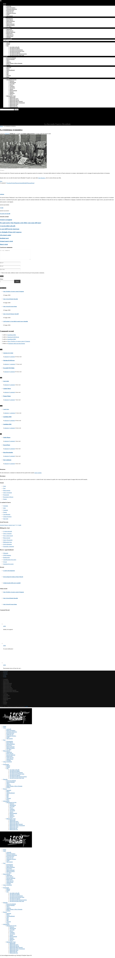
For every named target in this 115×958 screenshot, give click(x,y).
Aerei (4, 5)
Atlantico (8, 62)
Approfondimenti (10, 70)
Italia (4, 510)
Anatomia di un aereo (8, 566)
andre (4, 628)
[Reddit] (19, 527)
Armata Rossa (9, 36)
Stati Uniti (5, 520)
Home (4, 3)
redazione (7, 133)
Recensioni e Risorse (8, 498)
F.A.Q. (4, 703)
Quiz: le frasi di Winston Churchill (11, 315)
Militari (8, 43)
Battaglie (5, 56)
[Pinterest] (6, 527)
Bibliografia (12, 97)
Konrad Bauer (6, 446)
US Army (8, 37)
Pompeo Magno (7, 398)
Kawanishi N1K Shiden (8, 369)
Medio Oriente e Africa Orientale (14, 63)
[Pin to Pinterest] (17, 183)
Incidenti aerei (4, 238)
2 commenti (12, 430)
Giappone (5, 512)
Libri (7, 71)
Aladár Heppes (6, 439)
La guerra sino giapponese (9, 572)
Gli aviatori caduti (5, 235)
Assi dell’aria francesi (15, 52)
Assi (7, 45)
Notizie (5, 501)
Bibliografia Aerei (14, 98)
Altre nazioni (9, 15)
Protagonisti (6, 41)
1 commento (12, 366)
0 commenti (12, 358)
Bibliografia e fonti (11, 96)
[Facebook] (2, 527)
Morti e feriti (4, 244)
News (7, 77)
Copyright (12, 83)
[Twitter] (16, 527)
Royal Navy (9, 22)
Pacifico (8, 64)
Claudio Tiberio (7, 390)
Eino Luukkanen (7, 461)
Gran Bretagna (6, 516)
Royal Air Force (10, 10)
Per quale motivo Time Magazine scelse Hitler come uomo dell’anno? (20, 223)
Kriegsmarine (9, 18)
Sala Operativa (41, 178)
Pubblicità (12, 93)
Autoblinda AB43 (7, 418)
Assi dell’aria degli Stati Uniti (17, 55)
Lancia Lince (6, 411)
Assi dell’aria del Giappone (16, 49)
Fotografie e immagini (8, 548)
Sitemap (11, 92)
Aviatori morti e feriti (6, 241)
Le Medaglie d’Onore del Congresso (10, 232)
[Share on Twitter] (13, 183)
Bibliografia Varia (14, 104)
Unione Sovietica (7, 518)
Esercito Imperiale (10, 32)
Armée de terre (10, 34)
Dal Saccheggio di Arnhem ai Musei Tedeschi (13, 578)
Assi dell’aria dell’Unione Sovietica (18, 53)
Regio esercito (9, 30)
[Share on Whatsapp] (29, 183)
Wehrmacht (9, 29)
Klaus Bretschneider (8, 454)
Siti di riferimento (7, 546)
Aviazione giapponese (11, 9)
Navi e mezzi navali (8, 537)
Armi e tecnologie (7, 39)
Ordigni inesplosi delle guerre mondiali (11, 584)
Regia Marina (9, 20)
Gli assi (5, 563)
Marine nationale (10, 24)
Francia (5, 514)
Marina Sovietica (10, 25)
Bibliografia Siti (13, 105)
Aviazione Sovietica (11, 13)
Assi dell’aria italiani (15, 48)
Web (7, 74)
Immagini (8, 67)
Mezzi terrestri (6, 28)
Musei (7, 68)
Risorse (5, 66)
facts (1, 181)
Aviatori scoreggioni (6, 219)
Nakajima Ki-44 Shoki (8, 354)
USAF (7, 14)
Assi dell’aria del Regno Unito (17, 51)
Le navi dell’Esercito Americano (9, 229)
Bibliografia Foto (14, 106)
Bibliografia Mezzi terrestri (16, 101)
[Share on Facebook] (9, 183)
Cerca (16, 109)
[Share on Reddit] (25, 183)
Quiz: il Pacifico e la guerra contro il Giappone (13, 293)
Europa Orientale (10, 59)
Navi (4, 17)
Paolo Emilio (6, 383)
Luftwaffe (8, 6)
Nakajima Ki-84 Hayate (13, 339)
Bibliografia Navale (14, 100)
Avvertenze (12, 87)
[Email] (13, 527)
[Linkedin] (10, 527)
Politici (8, 44)
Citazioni (8, 75)
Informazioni (6, 78)
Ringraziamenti (13, 90)
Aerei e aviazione (7, 535)
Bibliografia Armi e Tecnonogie (17, 102)
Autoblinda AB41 (11, 336)
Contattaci (12, 86)
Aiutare (11, 89)
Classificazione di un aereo (9, 561)
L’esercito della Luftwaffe (7, 226)
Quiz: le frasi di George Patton (10, 308)
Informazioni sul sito (11, 79)
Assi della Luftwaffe (14, 47)
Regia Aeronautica (10, 7)
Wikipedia (5, 555)
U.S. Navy (8, 26)
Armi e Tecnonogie (7, 542)
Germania (5, 507)
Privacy (11, 85)
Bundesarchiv (6, 559)
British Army (9, 33)
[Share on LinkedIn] (21, 183)
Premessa (12, 81)
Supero (26, 708)
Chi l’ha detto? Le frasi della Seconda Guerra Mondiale (15, 323)
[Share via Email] (32, 183)
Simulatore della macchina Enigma (16, 345)
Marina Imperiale (10, 21)
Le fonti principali (7, 533)
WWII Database (7, 557)
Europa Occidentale (11, 58)
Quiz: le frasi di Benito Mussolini (10, 300)
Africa (7, 60)
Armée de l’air (9, 11)
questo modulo (38, 474)
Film (7, 72)
